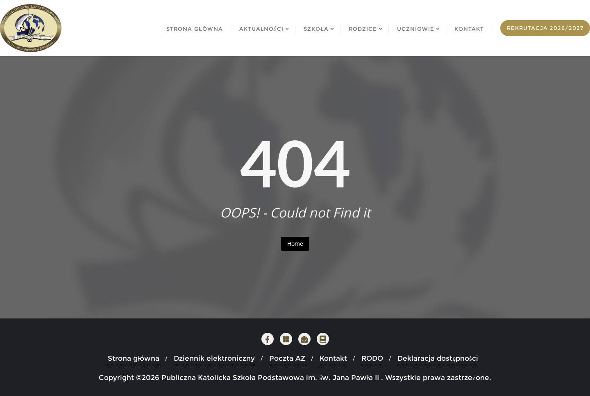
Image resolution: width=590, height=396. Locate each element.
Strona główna (133, 358)
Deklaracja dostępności (437, 358)
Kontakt (333, 358)
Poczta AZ (287, 358)
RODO (372, 358)
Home (295, 243)
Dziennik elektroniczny (214, 358)
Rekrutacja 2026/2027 (545, 28)
